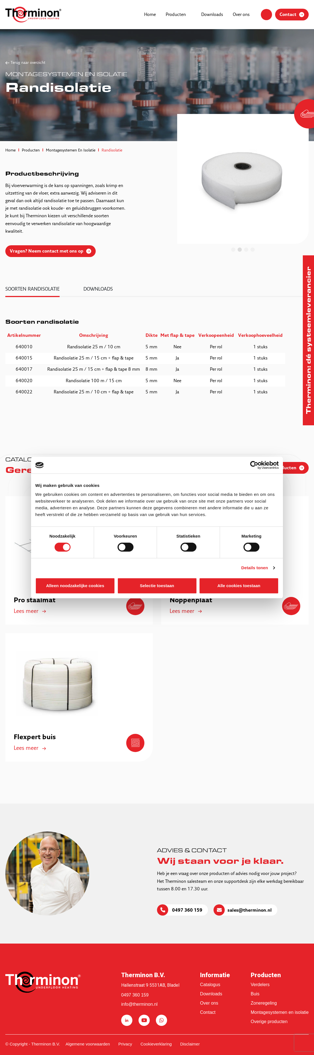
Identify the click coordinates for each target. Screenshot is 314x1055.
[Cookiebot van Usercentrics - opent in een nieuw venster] (254, 465)
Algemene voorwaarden (87, 1044)
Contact (207, 1012)
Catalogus (210, 984)
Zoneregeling (264, 1003)
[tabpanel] (243, 179)
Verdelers (260, 984)
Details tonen (254, 567)
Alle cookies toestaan (238, 585)
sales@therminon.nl (250, 910)
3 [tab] (246, 250)
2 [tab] (240, 250)
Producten (176, 15)
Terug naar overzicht (28, 63)
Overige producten (269, 1021)
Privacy (125, 1044)
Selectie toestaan (157, 585)
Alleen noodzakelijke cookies (75, 585)
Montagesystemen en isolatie (280, 1012)
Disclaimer (190, 1044)
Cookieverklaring (156, 1044)
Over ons (241, 15)
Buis (255, 993)
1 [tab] (233, 250)
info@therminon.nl (139, 1004)
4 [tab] (252, 250)
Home (150, 15)
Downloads (212, 15)
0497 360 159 (186, 910)
